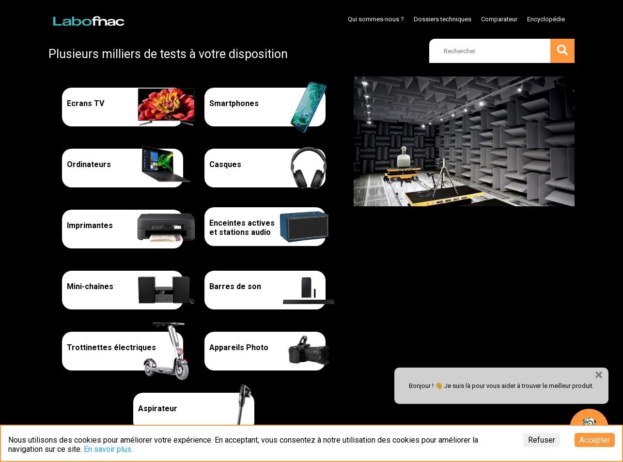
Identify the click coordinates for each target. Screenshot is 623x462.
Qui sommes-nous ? (376, 19)
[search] (502, 51)
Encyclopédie (546, 19)
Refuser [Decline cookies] (541, 440)
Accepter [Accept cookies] (594, 440)
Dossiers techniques (442, 19)
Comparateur (499, 19)
